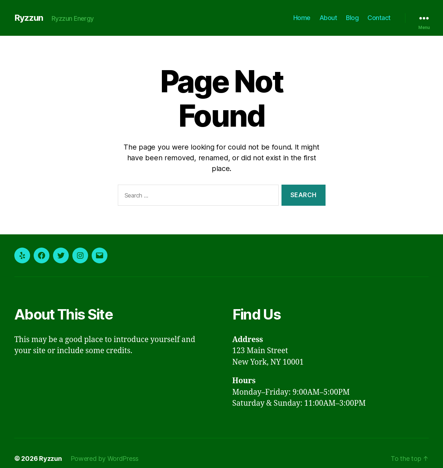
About (332, 17)
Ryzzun (28, 18)
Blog (354, 17)
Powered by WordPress (100, 447)
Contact (380, 17)
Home (306, 17)
